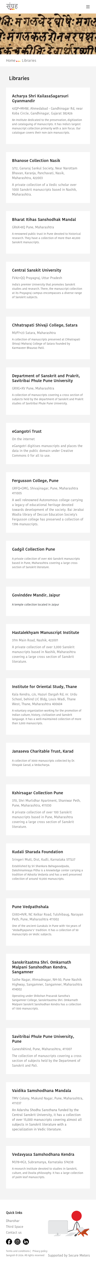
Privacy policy (40, 1251)
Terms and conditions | (19, 1251)
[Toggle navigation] (88, 7)
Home (10, 60)
